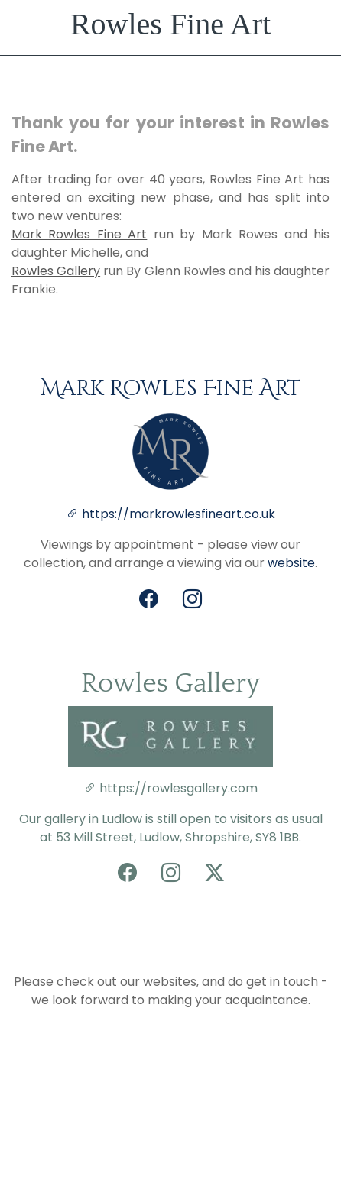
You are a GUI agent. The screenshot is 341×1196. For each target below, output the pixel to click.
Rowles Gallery (55, 271)
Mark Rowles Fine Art (79, 234)
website (291, 563)
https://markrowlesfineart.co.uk (178, 514)
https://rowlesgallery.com (171, 788)
